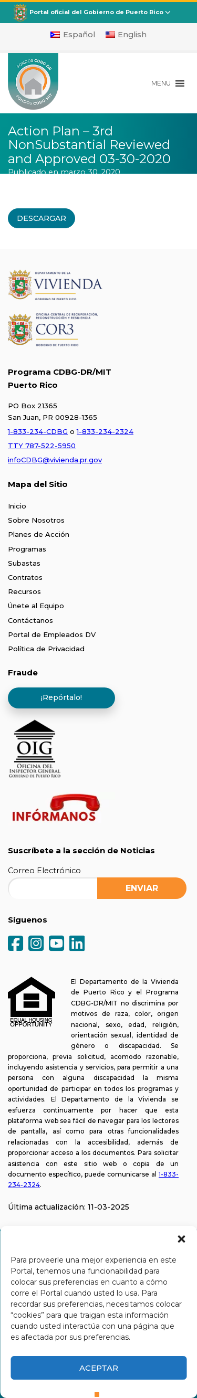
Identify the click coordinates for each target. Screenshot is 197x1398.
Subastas (24, 563)
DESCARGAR (41, 218)
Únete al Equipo (36, 605)
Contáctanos (30, 620)
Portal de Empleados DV (52, 634)
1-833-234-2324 (105, 431)
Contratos (25, 577)
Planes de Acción (38, 534)
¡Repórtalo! (61, 697)
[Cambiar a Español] (72, 34)
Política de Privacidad (46, 648)
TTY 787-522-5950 (42, 445)
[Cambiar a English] (126, 34)
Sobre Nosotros (36, 520)
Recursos (24, 591)
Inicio (17, 506)
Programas (27, 549)
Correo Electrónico (44, 870)
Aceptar (98, 1368)
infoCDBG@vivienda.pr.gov (55, 460)
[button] (181, 1239)
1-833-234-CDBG (38, 431)
